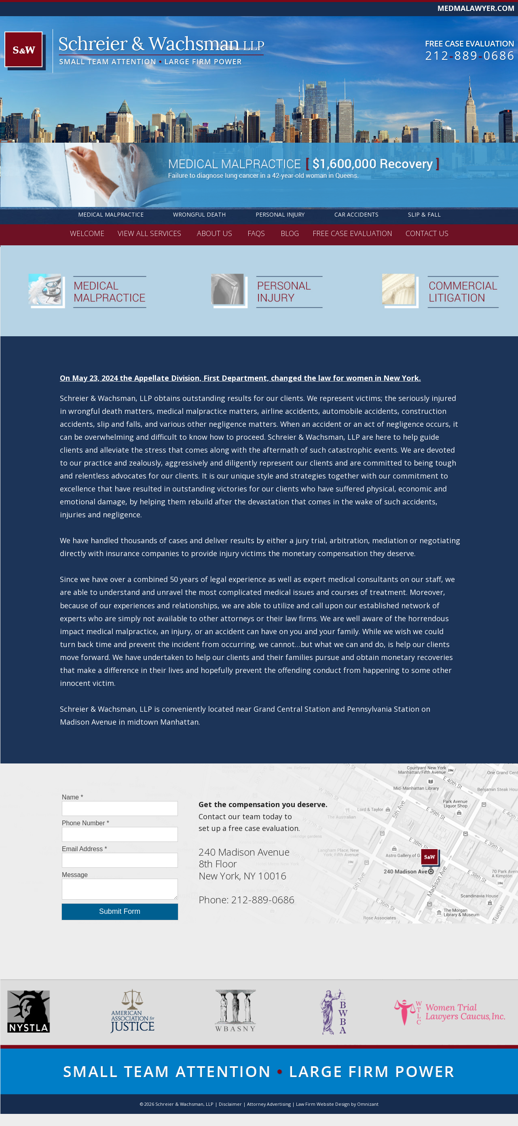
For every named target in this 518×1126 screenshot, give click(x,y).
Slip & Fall (424, 214)
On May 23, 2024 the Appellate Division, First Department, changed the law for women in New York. (240, 378)
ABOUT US (215, 233)
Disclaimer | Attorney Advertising (255, 1104)
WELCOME (87, 233)
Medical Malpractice (111, 214)
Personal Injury (280, 214)
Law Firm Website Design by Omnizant (337, 1104)
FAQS (257, 233)
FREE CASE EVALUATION (352, 233)
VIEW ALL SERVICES (150, 233)
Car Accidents (356, 214)
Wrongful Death (199, 214)
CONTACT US (427, 233)
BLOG (290, 233)
